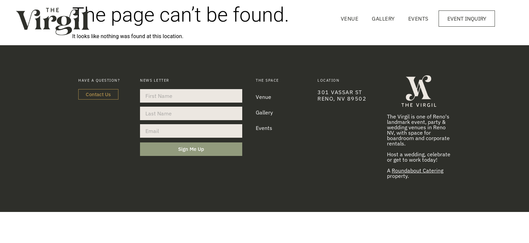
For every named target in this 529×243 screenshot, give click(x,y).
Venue (350, 18)
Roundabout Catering (417, 170)
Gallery (383, 18)
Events (418, 18)
